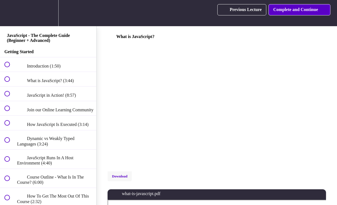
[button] (10, 13)
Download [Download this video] (119, 176)
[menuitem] (48, 13)
